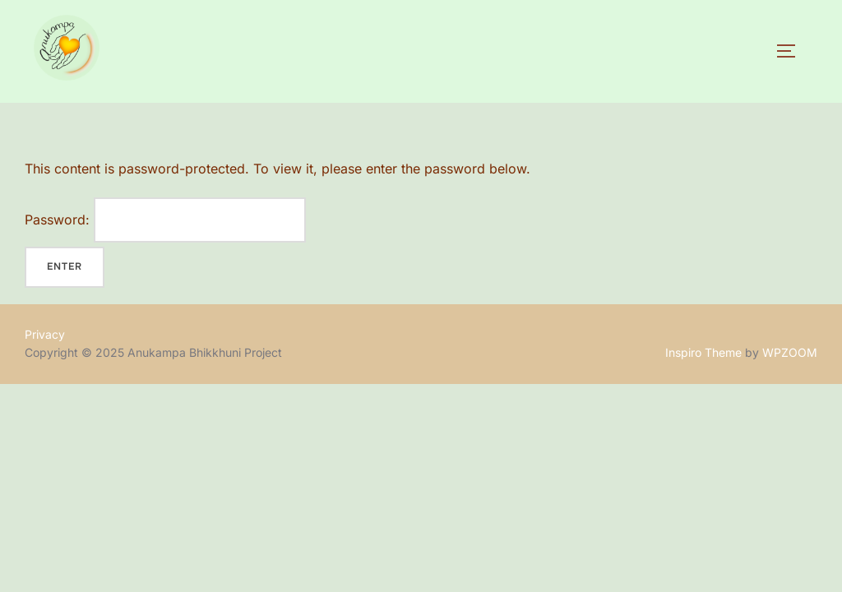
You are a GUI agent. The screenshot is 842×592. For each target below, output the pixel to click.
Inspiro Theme (703, 352)
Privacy (45, 334)
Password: (165, 220)
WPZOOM (789, 352)
